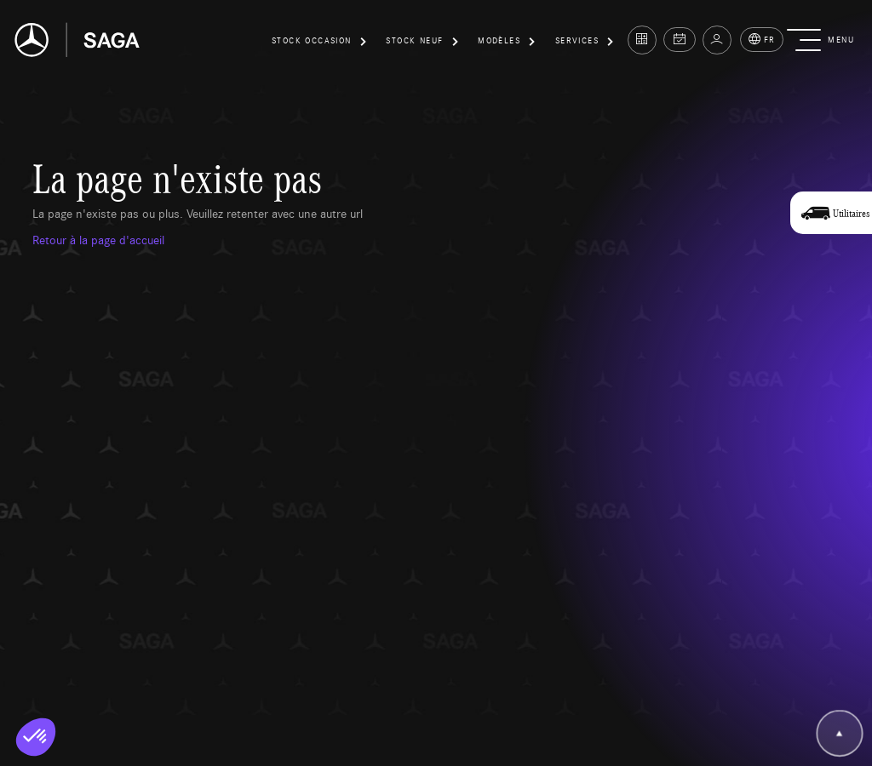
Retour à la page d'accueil (98, 239)
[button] (320, 43)
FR (761, 39)
